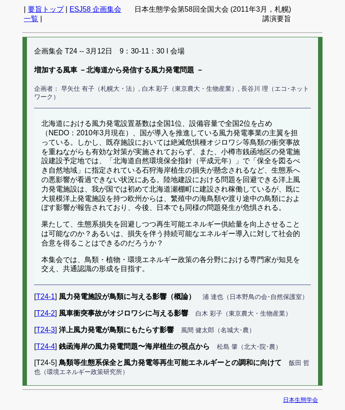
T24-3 (45, 330)
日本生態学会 (300, 400)
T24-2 (45, 313)
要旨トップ (46, 9)
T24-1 (45, 296)
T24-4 (45, 346)
